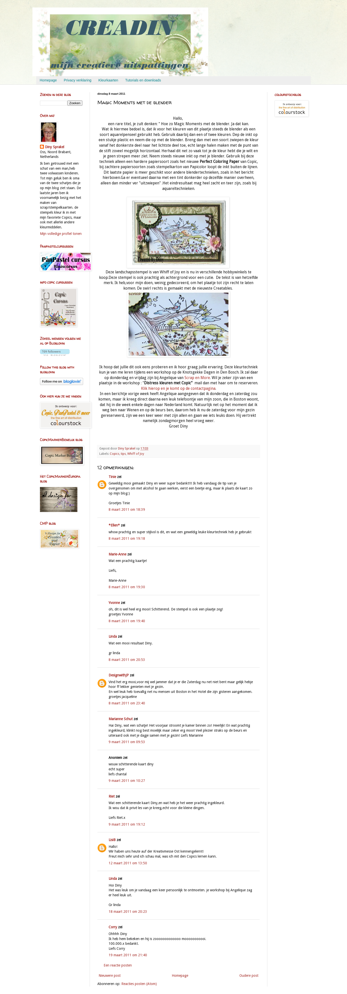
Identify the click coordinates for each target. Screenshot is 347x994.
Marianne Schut (121, 719)
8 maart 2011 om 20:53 (127, 660)
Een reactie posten (118, 965)
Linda (113, 636)
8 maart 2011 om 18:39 (127, 509)
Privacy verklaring (77, 80)
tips (123, 454)
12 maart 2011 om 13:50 (128, 863)
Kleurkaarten (108, 80)
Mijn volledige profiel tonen (61, 234)
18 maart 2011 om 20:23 (128, 912)
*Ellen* (114, 525)
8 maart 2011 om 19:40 (127, 621)
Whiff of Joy (135, 454)
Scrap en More (197, 378)
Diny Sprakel (54, 147)
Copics (114, 454)
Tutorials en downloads (143, 80)
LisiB (112, 840)
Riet (112, 796)
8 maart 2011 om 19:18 (127, 538)
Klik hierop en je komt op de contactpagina (178, 388)
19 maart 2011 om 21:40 (128, 955)
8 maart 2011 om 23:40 (127, 703)
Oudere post (248, 976)
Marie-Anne (117, 554)
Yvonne (114, 603)
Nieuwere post (110, 976)
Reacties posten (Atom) (139, 984)
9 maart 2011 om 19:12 (127, 824)
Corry (113, 927)
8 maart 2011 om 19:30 (127, 587)
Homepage (48, 80)
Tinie (112, 477)
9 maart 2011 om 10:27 (127, 781)
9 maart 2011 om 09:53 (127, 742)
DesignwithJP (119, 675)
